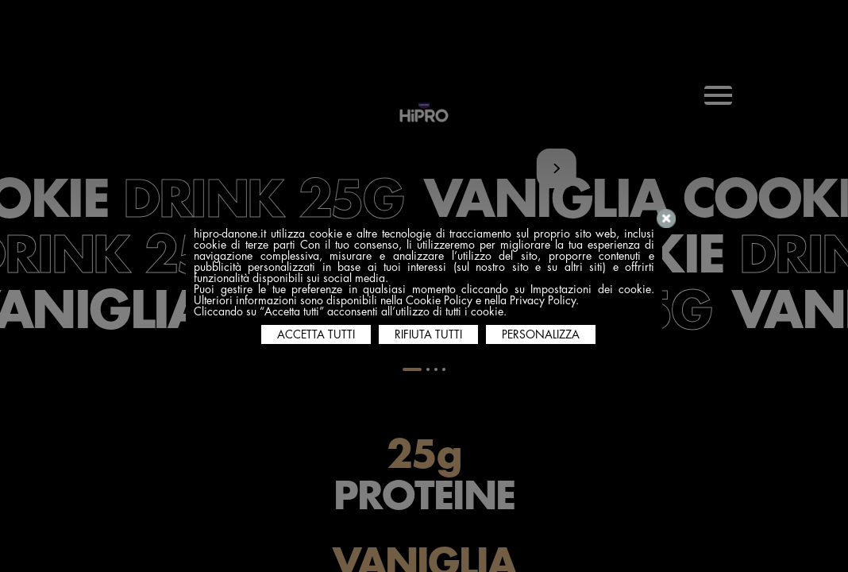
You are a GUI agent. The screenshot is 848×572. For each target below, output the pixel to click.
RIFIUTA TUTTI (428, 334)
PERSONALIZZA (541, 334)
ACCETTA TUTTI (316, 334)
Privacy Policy (543, 300)
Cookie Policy (439, 300)
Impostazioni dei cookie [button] (590, 289)
